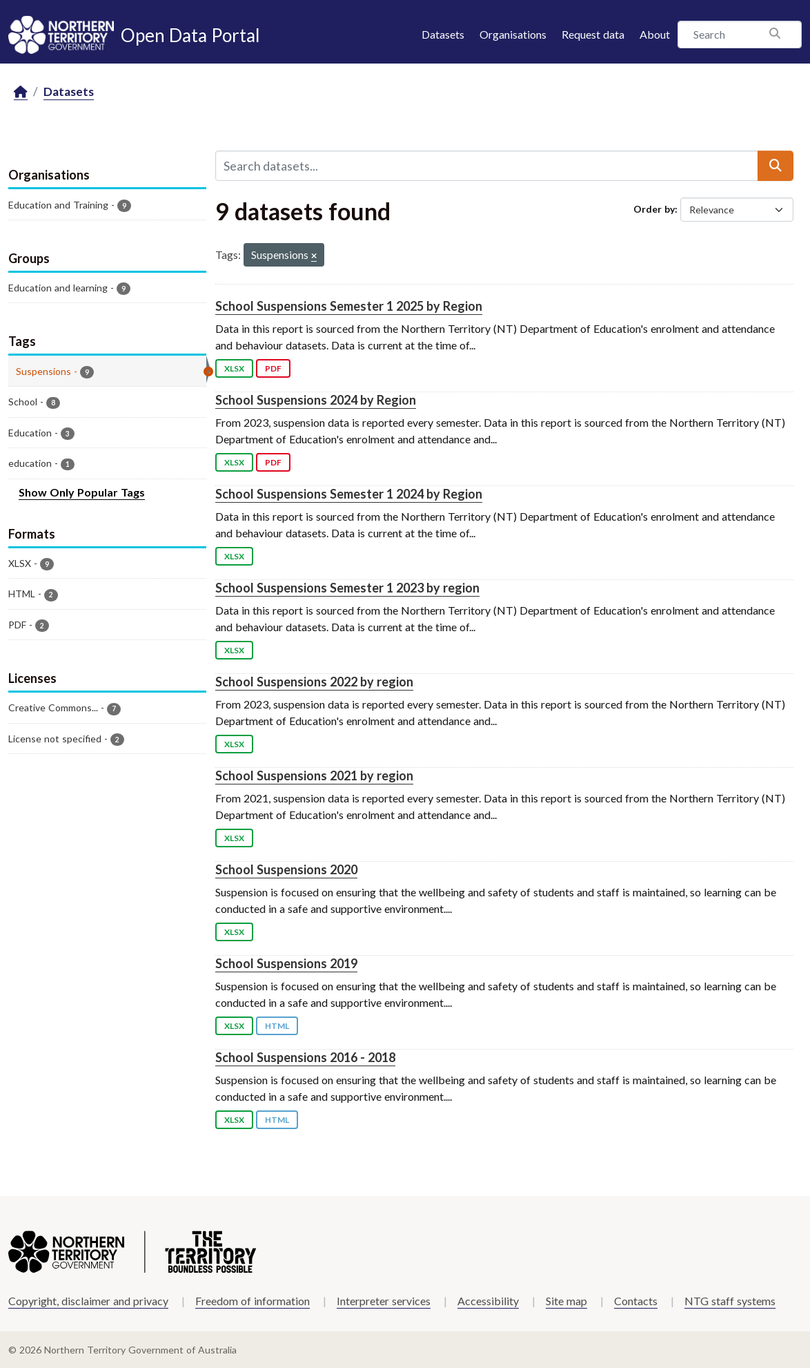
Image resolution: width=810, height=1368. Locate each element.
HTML (277, 1026)
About (655, 34)
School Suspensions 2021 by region (314, 775)
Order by (654, 209)
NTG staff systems (730, 1300)
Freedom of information (252, 1300)
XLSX (234, 368)
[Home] (21, 92)
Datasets (443, 34)
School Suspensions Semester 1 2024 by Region (348, 493)
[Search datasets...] (487, 166)
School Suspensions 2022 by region (314, 681)
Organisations (513, 34)
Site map (566, 1300)
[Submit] (775, 166)
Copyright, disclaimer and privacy (88, 1300)
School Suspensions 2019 (286, 963)
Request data (593, 34)
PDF (273, 368)
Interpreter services (384, 1300)
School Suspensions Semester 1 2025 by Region (348, 306)
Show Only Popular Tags (82, 492)
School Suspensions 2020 (286, 869)
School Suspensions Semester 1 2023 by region (347, 587)
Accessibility (488, 1300)
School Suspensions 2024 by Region (315, 399)
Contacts (636, 1300)
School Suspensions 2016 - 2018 (305, 1057)
